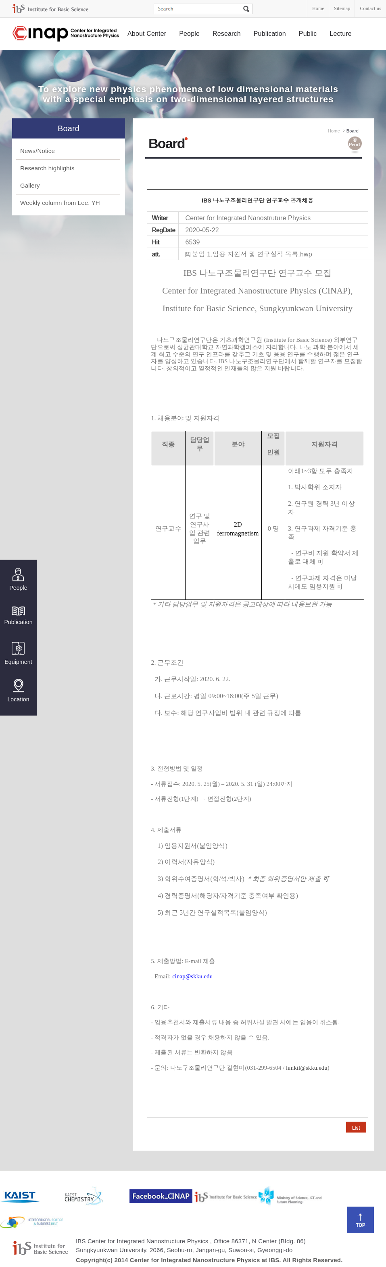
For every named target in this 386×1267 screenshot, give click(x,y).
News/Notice (37, 150)
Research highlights (47, 168)
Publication (270, 33)
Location (18, 690)
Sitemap (342, 8)
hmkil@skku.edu (306, 1067)
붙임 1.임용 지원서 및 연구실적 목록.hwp (252, 254)
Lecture (341, 33)
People (189, 33)
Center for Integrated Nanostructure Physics (66, 34)
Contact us (370, 8)
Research (227, 33)
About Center (146, 33)
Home (318, 8)
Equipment (18, 653)
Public (308, 33)
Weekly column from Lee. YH (60, 202)
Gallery (30, 185)
